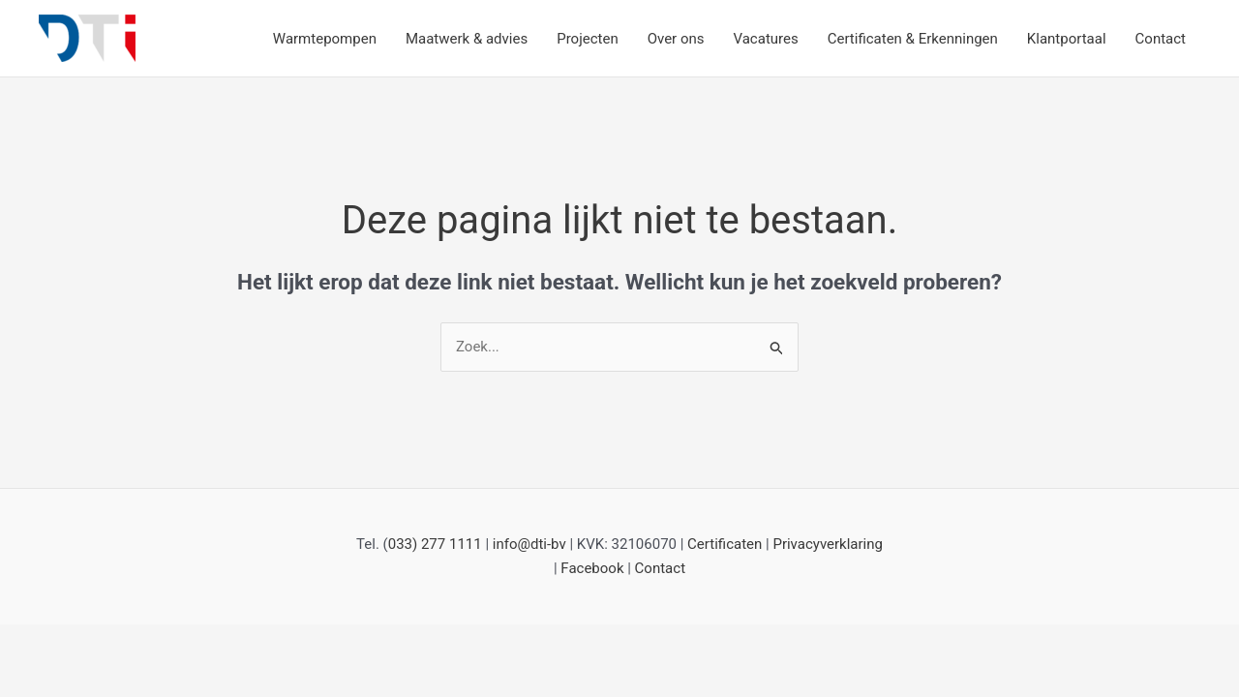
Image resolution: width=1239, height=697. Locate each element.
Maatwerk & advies (467, 38)
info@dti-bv (529, 544)
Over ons (676, 38)
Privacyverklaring (827, 544)
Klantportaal (1066, 38)
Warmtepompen (325, 38)
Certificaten (724, 544)
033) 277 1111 (435, 544)
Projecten (588, 38)
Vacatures (766, 38)
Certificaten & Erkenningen (913, 38)
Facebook (591, 568)
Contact (1160, 38)
